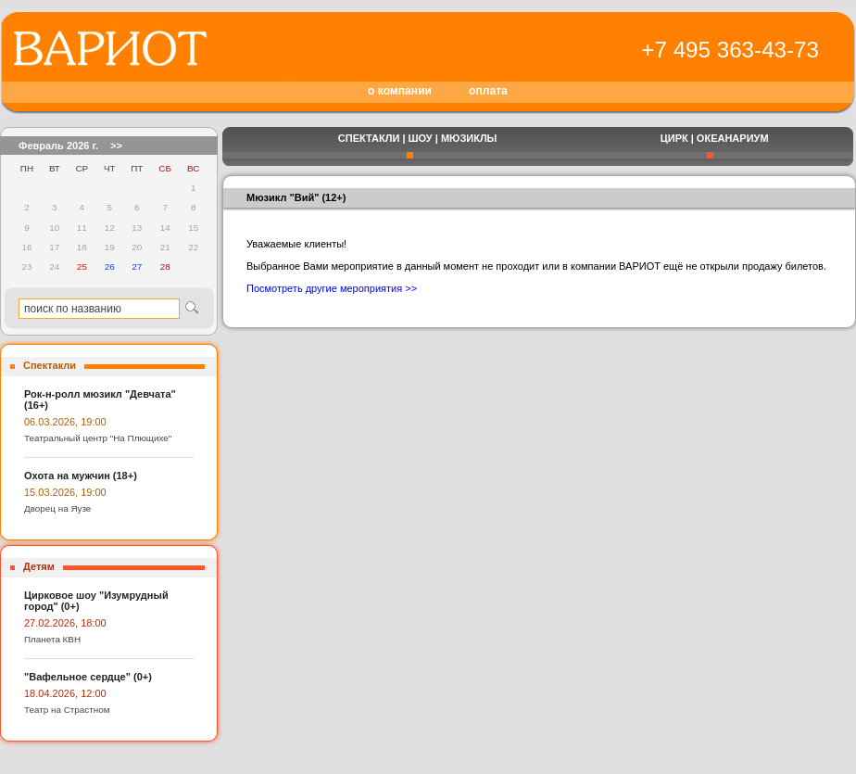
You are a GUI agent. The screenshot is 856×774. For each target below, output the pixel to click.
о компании (400, 90)
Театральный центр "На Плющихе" (97, 438)
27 (137, 266)
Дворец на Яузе (57, 508)
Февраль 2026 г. (58, 145)
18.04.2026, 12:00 (65, 693)
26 (110, 266)
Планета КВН (52, 639)
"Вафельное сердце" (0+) (88, 676)
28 (165, 266)
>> (116, 145)
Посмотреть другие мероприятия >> (331, 288)
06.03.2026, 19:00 (65, 421)
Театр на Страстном (67, 709)
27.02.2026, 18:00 (65, 622)
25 (82, 266)
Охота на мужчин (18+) (80, 475)
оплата (488, 90)
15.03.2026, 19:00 (65, 492)
